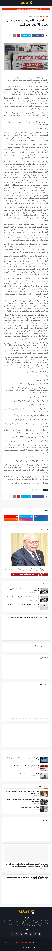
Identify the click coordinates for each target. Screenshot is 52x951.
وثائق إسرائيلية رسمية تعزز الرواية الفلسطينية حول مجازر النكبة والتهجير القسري (22, 800)
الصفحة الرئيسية (44, 16)
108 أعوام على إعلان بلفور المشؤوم (29, 807)
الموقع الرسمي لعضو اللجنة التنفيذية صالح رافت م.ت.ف (17, 942)
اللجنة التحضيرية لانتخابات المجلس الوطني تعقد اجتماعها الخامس (21, 605)
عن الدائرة (26, 948)
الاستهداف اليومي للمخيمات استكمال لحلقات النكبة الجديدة (23, 766)
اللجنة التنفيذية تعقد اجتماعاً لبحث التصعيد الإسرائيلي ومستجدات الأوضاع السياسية (22, 590)
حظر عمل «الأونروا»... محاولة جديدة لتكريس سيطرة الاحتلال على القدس (22, 759)
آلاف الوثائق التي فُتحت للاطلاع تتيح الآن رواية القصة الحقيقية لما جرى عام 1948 (22, 792)
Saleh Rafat (45, 718)
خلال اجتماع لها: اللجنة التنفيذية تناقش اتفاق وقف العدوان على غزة (22, 598)
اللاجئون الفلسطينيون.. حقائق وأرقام (29, 774)
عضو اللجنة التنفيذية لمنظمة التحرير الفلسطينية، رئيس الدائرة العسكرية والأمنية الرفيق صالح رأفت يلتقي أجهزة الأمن (27, 865)
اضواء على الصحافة (34, 16)
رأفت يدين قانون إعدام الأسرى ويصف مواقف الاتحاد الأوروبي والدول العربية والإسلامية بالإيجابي (23, 718)
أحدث (47, 504)
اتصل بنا (19, 948)
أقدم (4, 504)
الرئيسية (33, 948)
